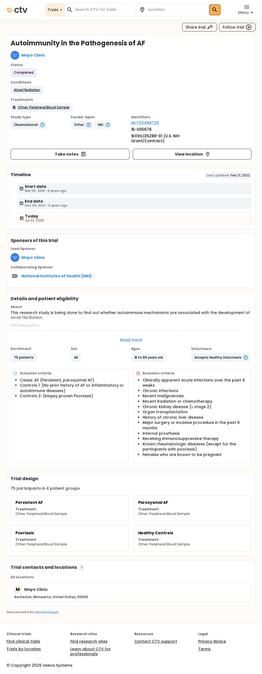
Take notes (70, 154)
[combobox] (103, 10)
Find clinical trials (23, 641)
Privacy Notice (212, 641)
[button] (27, 90)
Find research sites (88, 641)
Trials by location (24, 649)
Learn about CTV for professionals (90, 651)
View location (192, 154)
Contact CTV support (155, 641)
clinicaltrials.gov (46, 612)
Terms (204, 649)
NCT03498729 (145, 122)
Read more (131, 339)
